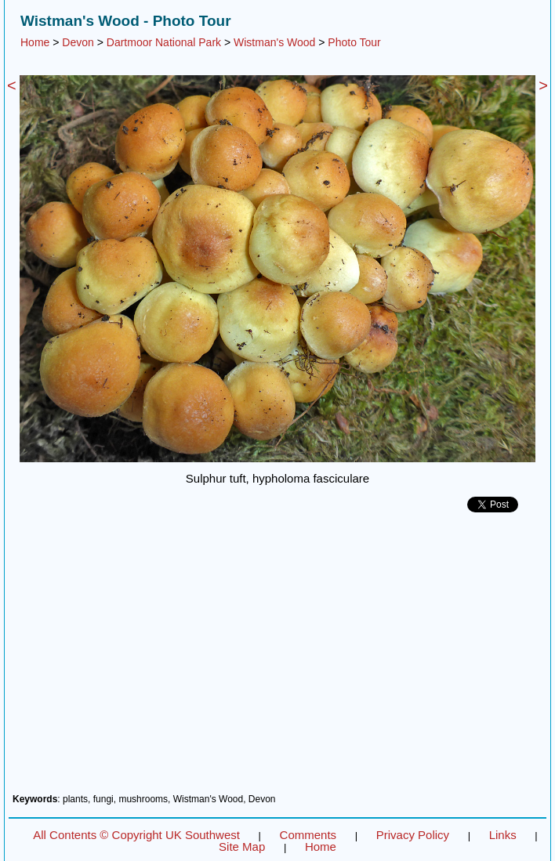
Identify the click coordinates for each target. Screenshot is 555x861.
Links (503, 834)
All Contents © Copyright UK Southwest (136, 834)
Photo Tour (354, 42)
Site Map (242, 846)
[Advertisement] (277, 659)
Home (34, 42)
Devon (77, 42)
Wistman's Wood (274, 42)
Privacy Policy (412, 834)
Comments (308, 834)
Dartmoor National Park (164, 42)
